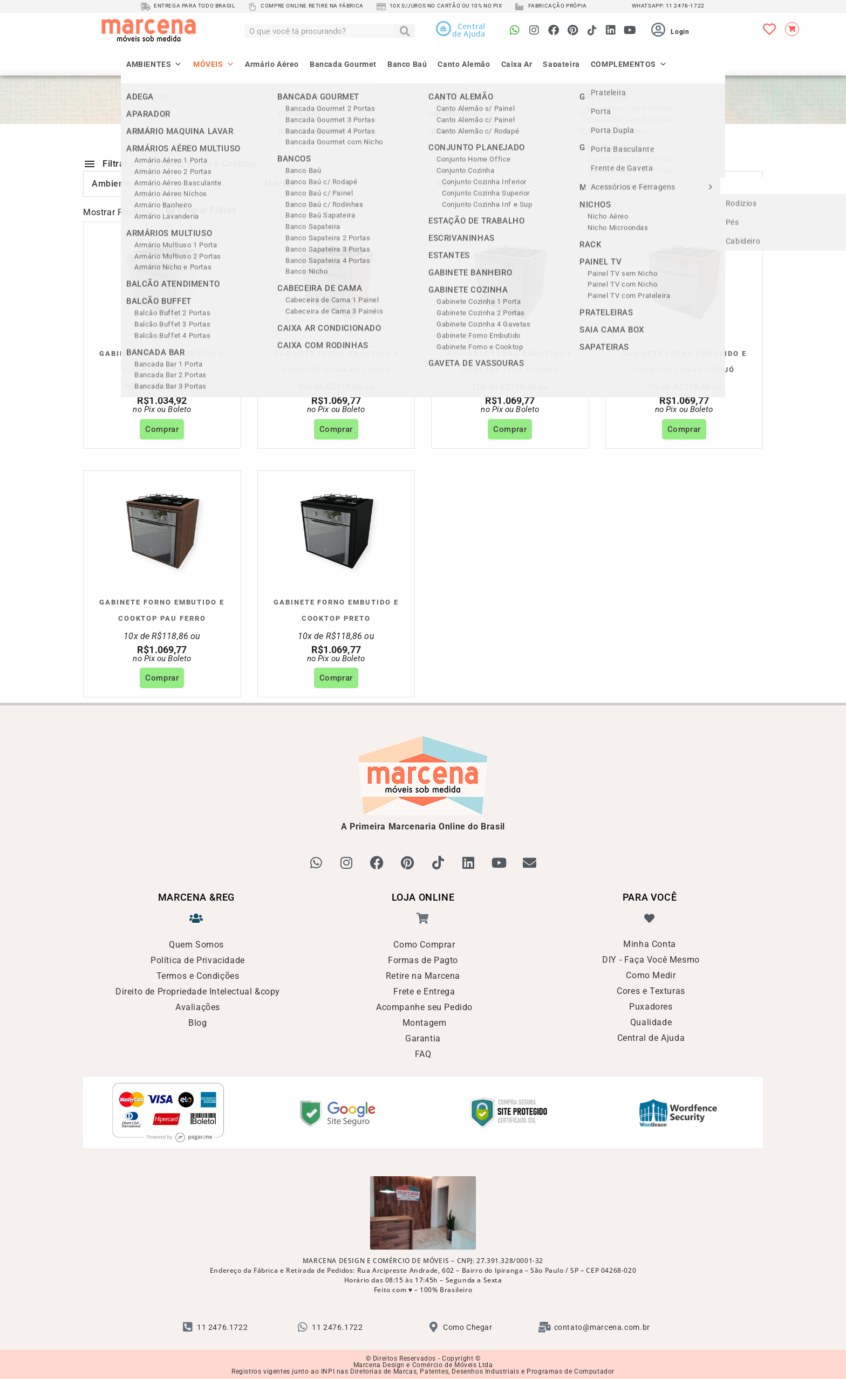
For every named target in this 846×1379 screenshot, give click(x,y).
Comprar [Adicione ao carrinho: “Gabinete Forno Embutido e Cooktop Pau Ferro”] (162, 678)
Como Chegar (468, 1326)
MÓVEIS (213, 60)
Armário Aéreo (272, 63)
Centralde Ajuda (469, 30)
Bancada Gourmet (343, 63)
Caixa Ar (517, 63)
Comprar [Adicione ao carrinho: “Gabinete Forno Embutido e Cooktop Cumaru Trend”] (336, 429)
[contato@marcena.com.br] (545, 1326)
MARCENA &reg (196, 896)
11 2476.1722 (222, 1326)
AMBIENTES (154, 60)
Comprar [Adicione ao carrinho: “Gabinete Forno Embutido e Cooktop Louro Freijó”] (684, 429)
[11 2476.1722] (187, 1326)
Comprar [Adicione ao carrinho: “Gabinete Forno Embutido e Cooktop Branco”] (162, 429)
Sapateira (561, 63)
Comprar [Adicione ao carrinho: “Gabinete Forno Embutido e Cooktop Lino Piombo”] (510, 429)
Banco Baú (407, 63)
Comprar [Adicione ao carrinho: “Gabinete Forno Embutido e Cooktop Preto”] (336, 678)
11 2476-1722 (685, 6)
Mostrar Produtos (119, 212)
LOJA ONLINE (423, 896)
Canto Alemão (464, 63)
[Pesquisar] (404, 31)
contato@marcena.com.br (602, 1326)
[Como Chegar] (433, 1326)
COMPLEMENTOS (629, 60)
